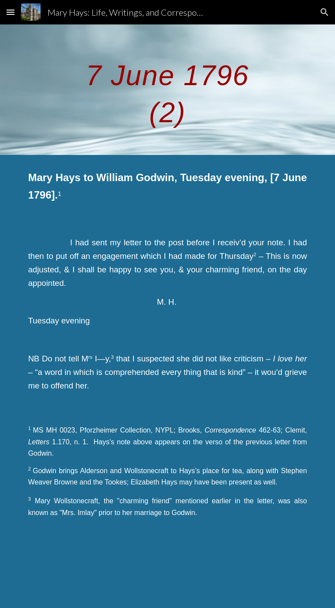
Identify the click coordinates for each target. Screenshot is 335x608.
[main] (167, 90)
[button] (10, 12)
